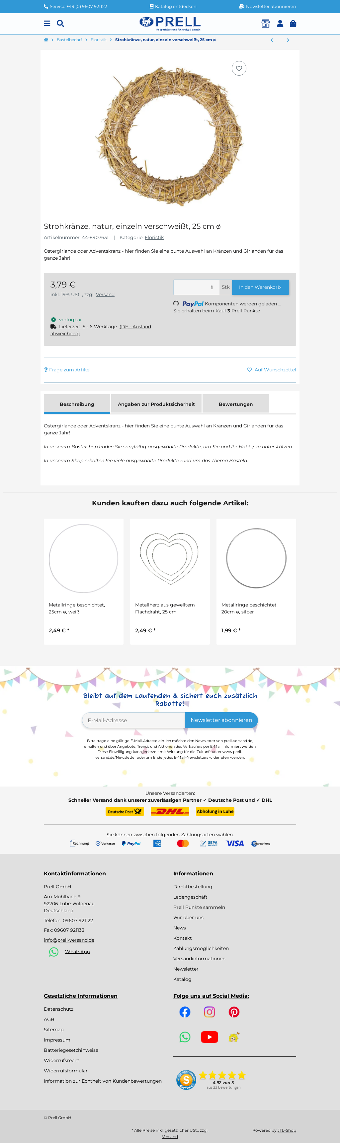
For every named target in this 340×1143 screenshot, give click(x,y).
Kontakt (182, 938)
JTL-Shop (287, 1130)
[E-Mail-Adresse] (133, 720)
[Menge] (196, 287)
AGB (49, 1019)
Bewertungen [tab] (236, 404)
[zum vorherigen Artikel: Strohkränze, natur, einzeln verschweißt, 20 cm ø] (272, 40)
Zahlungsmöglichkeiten (201, 948)
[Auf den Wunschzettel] (239, 68)
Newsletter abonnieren (221, 720)
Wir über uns (188, 918)
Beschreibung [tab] (77, 404)
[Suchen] (60, 23)
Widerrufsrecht (61, 1060)
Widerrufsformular (66, 1071)
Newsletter (186, 969)
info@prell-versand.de (69, 940)
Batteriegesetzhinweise (71, 1050)
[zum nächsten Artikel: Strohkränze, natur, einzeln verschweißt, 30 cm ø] (288, 40)
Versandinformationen (199, 959)
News (179, 928)
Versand (105, 294)
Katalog (182, 979)
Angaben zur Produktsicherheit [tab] (156, 404)
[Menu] (47, 23)
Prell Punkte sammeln (199, 907)
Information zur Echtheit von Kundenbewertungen (103, 1081)
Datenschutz (58, 1009)
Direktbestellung (192, 887)
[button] (280, 23)
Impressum (57, 1040)
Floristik (154, 237)
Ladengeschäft (190, 897)
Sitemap (53, 1030)
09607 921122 (78, 920)
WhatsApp (77, 951)
